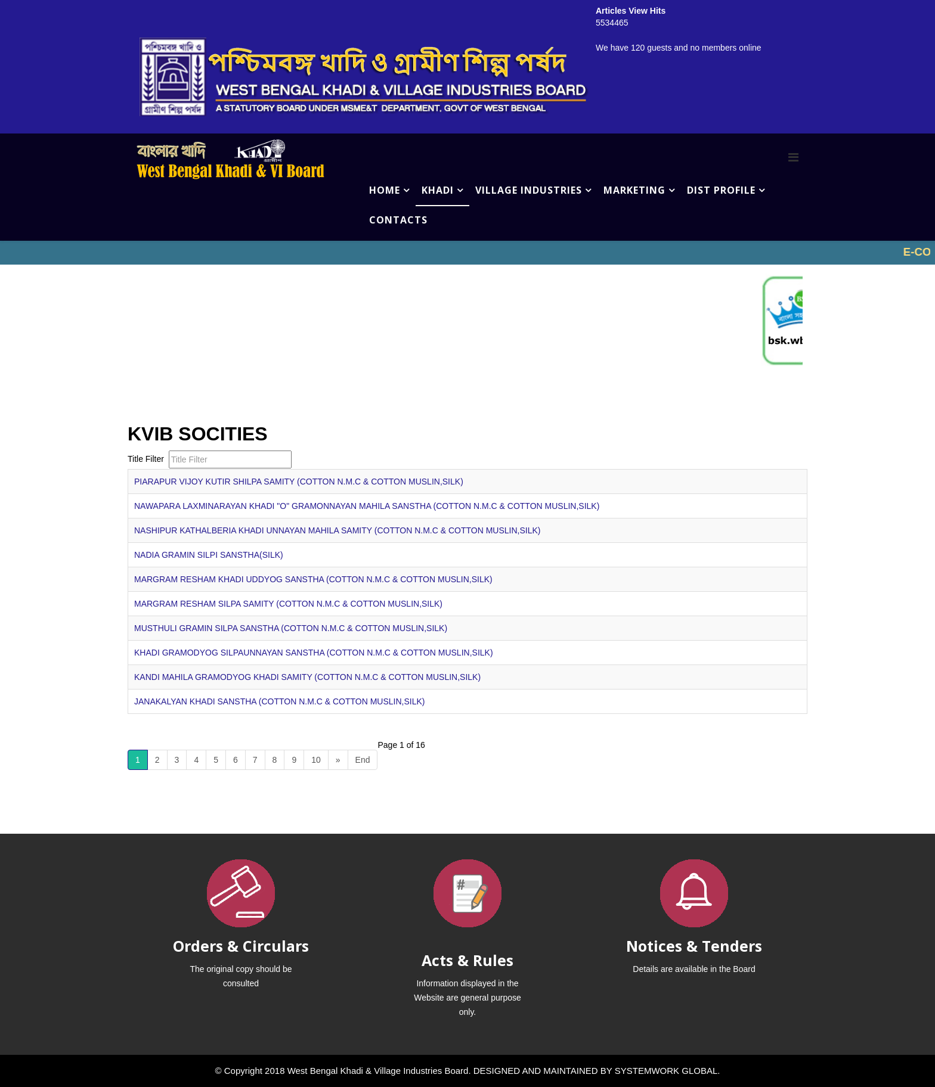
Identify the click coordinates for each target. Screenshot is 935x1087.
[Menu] (793, 157)
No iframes (467, 253)
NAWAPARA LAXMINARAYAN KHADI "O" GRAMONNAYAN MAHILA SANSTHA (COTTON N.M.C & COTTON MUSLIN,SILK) (366, 506)
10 (316, 760)
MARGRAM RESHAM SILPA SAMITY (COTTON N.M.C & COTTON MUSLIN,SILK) (288, 603)
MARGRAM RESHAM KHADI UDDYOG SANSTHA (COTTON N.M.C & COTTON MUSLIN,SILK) (313, 579)
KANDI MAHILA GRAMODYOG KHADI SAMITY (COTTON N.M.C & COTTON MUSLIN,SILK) (307, 677)
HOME (384, 190)
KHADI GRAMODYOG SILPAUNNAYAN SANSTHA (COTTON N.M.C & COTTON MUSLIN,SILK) (313, 652)
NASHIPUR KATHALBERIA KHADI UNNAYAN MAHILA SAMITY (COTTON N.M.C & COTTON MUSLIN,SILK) (337, 530)
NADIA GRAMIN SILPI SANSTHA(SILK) (208, 555)
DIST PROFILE (721, 190)
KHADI (438, 190)
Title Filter (147, 459)
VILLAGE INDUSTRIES (528, 190)
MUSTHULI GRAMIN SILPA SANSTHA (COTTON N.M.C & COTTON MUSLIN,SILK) (290, 628)
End (362, 760)
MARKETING (634, 190)
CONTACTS (398, 219)
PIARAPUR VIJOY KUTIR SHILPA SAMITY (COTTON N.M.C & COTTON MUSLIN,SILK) (298, 481)
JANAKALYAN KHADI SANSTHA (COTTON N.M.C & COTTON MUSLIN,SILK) (279, 701)
